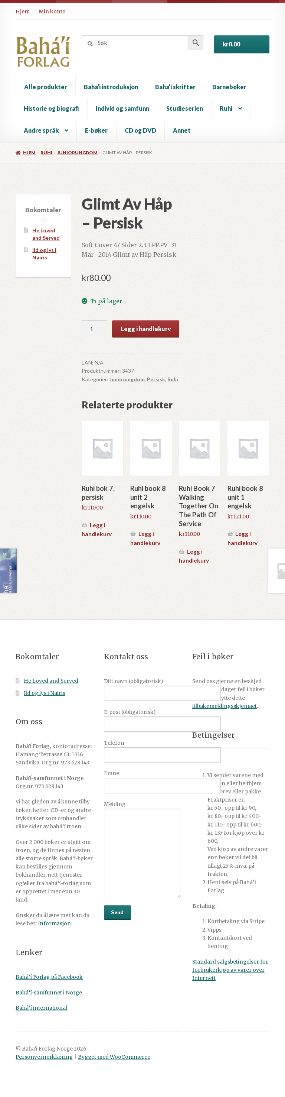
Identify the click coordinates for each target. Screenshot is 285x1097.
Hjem (23, 11)
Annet (182, 130)
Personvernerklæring (44, 1057)
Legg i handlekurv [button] (97, 530)
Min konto (52, 11)
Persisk (156, 379)
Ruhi (226, 108)
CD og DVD (140, 130)
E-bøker (96, 130)
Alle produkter (45, 86)
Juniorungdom (77, 152)
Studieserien (184, 108)
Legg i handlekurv (146, 328)
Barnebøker (229, 86)
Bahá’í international (41, 1008)
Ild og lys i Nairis (44, 693)
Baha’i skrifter (175, 86)
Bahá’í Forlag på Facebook (49, 977)
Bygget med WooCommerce (114, 1057)
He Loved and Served (51, 681)
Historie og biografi (51, 108)
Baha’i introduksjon (111, 86)
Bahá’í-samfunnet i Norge (49, 993)
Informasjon (54, 923)
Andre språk (41, 130)
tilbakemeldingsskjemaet (224, 706)
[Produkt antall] (94, 328)
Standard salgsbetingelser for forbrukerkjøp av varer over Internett (230, 970)
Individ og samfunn (122, 108)
